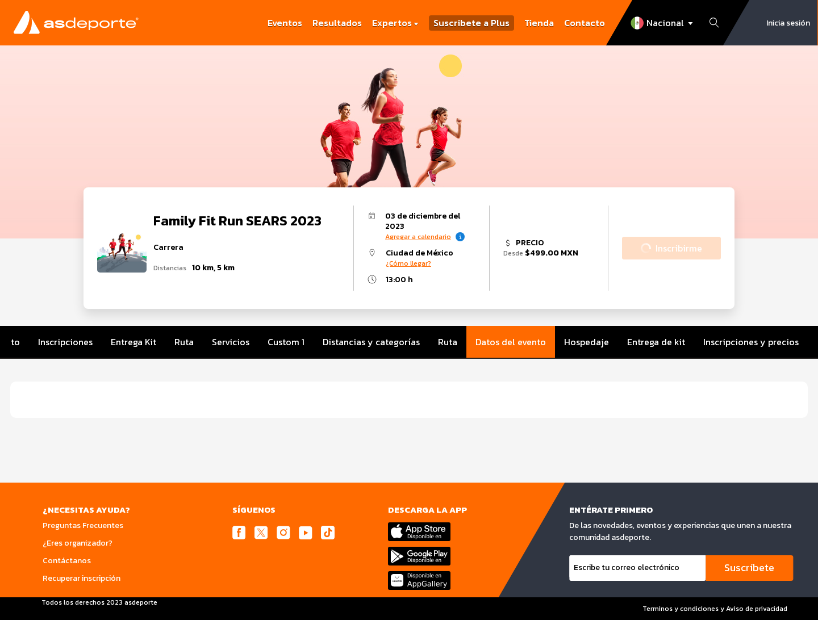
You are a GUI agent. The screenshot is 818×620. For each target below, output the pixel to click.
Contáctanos (67, 561)
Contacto (584, 23)
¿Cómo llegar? (408, 263)
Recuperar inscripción (81, 578)
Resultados (337, 23)
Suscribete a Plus (471, 23)
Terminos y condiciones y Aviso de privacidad (714, 609)
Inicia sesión (788, 23)
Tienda (539, 23)
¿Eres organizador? (77, 543)
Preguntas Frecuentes (83, 525)
